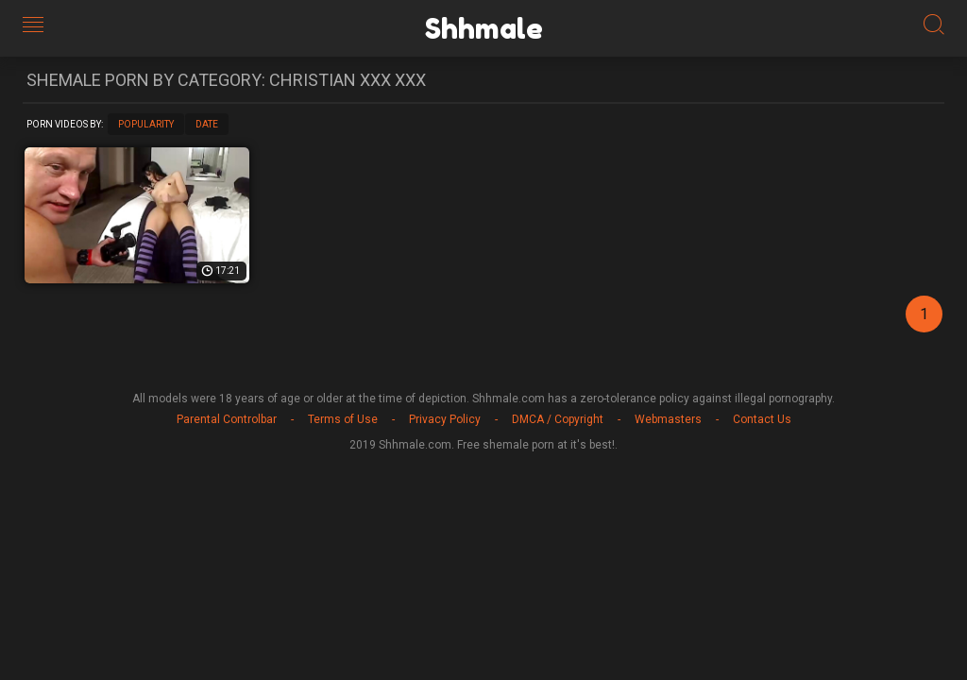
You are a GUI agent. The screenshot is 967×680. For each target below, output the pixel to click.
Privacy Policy (445, 419)
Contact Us (762, 419)
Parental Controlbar (227, 419)
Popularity (146, 124)
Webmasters (668, 419)
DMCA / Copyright (557, 419)
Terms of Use (343, 419)
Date (206, 124)
